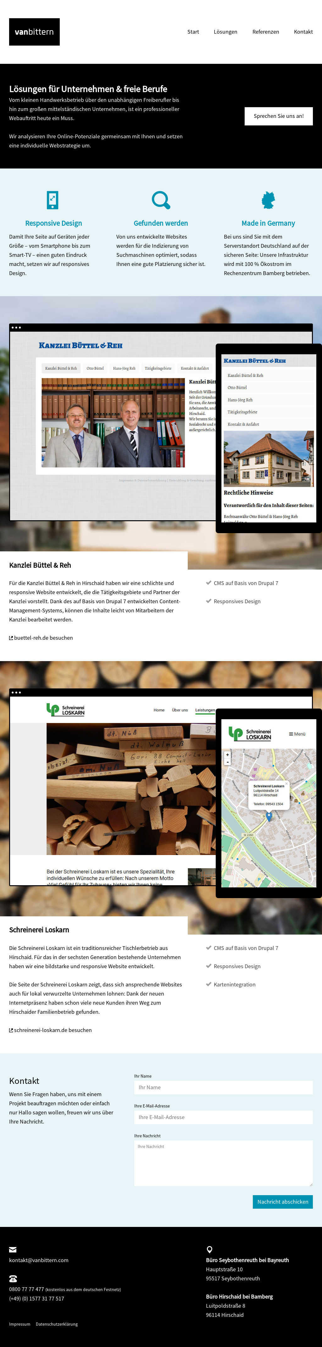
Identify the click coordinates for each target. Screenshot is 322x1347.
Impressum (20, 1324)
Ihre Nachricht (147, 1136)
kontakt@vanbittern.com (39, 1260)
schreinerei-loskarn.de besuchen (53, 1030)
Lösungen (225, 31)
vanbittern (21, 22)
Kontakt (303, 31)
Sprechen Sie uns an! (279, 115)
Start (193, 31)
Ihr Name (143, 1076)
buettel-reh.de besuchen (43, 637)
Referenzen (266, 31)
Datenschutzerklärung (57, 1324)
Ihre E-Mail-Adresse (152, 1106)
